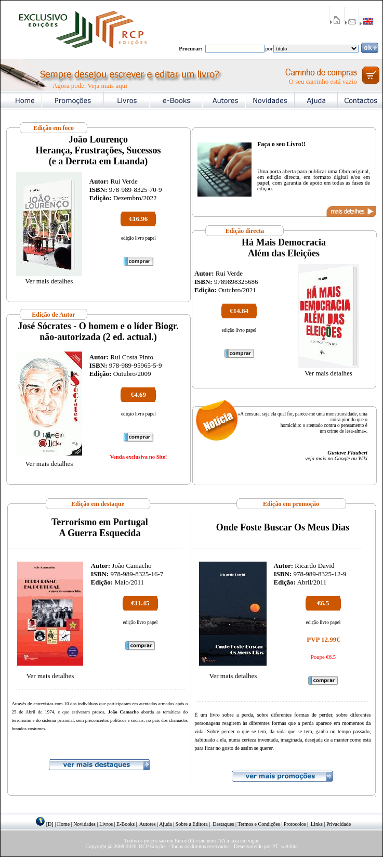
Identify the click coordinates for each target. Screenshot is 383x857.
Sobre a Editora (192, 824)
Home (63, 824)
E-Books (125, 824)
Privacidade (338, 824)
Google (342, 458)
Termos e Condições (258, 824)
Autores (147, 824)
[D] (50, 824)
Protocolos (295, 824)
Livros (106, 824)
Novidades (84, 824)
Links (317, 824)
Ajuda (165, 824)
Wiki (362, 458)
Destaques (223, 824)
